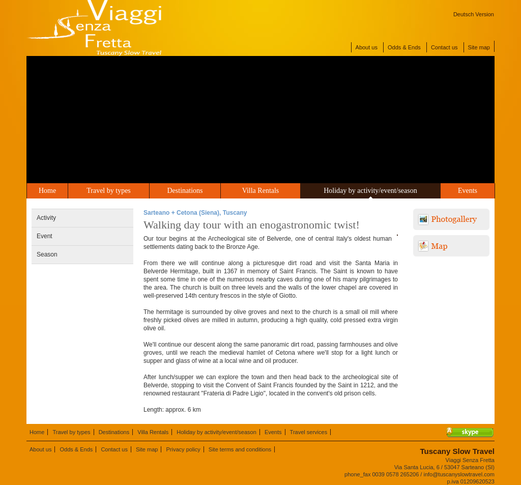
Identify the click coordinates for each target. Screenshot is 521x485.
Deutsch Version (473, 14)
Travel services (309, 432)
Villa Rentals (260, 190)
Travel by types (108, 190)
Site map (479, 47)
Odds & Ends (404, 47)
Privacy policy (183, 449)
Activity (46, 217)
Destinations (185, 190)
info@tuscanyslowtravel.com (459, 474)
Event (44, 236)
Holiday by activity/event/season (370, 190)
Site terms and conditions (240, 449)
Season (47, 254)
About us (367, 47)
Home (47, 190)
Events (467, 190)
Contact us (444, 47)
